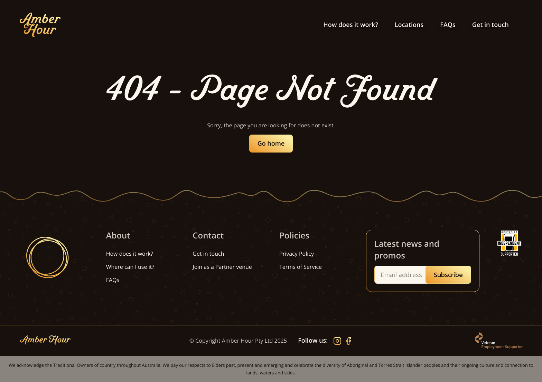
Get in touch (490, 25)
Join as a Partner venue (222, 267)
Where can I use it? (130, 267)
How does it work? (350, 25)
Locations (409, 25)
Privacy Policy (296, 253)
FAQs (447, 25)
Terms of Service (300, 267)
